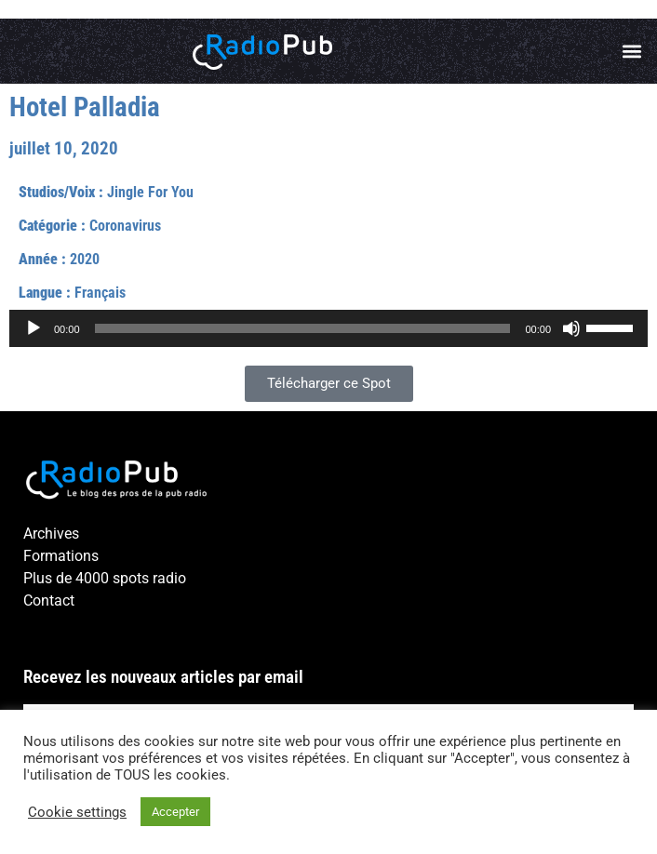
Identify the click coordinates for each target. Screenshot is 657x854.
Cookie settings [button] (77, 812)
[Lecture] (33, 328)
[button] (632, 51)
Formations (61, 556)
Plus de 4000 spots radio (104, 578)
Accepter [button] (175, 812)
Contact (48, 600)
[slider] (303, 328)
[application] (328, 328)
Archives (51, 533)
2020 (85, 259)
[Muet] (571, 328)
